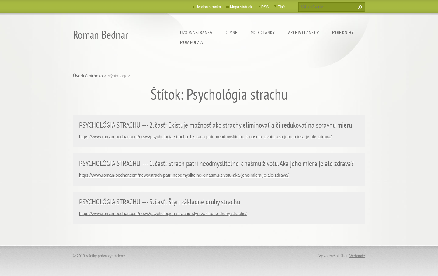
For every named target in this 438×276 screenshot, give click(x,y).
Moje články (263, 32)
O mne (231, 32)
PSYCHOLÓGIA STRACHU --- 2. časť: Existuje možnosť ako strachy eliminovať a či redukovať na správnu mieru (215, 125)
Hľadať (359, 7)
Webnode (357, 256)
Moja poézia (191, 42)
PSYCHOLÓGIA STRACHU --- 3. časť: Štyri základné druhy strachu (159, 202)
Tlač (281, 7)
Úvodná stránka (196, 32)
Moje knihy (342, 32)
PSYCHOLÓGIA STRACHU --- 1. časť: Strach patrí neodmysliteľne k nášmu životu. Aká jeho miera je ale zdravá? (216, 163)
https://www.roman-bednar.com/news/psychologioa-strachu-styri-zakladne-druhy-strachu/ (163, 213)
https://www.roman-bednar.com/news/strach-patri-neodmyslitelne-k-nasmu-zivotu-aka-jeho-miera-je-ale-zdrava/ (184, 175)
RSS (265, 7)
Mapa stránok (241, 7)
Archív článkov (303, 32)
